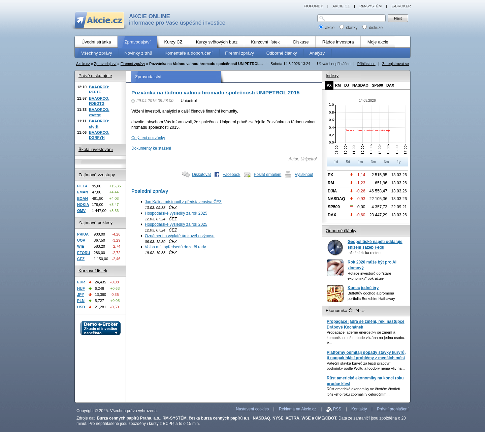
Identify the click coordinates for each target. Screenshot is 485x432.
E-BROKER (401, 6)
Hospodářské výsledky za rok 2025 (176, 213)
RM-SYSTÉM (370, 6)
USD (81, 307)
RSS (337, 409)
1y (399, 162)
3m (373, 162)
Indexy (332, 75)
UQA (81, 240)
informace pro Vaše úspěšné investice (177, 19)
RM (338, 85)
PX (329, 85)
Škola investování (95, 149)
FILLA (82, 186)
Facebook (231, 174)
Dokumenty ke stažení (151, 148)
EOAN (82, 198)
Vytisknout (304, 174)
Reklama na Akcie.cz (297, 409)
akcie (327, 27)
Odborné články (341, 230)
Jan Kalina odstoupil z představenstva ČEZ (183, 201)
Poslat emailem (268, 174)
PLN (81, 301)
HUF (81, 288)
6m (386, 162)
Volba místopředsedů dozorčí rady (175, 247)
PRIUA (83, 234)
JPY (80, 294)
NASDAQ (360, 85)
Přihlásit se (366, 64)
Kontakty (359, 409)
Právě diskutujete (95, 75)
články (349, 27)
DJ (346, 85)
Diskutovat (201, 174)
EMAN (82, 192)
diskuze (372, 27)
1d (336, 162)
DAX (390, 85)
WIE (80, 246)
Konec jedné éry (363, 287)
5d (348, 162)
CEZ (81, 259)
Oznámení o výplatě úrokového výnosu (180, 236)
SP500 (377, 85)
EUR (81, 282)
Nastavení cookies (252, 409)
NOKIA (83, 205)
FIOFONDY (313, 6)
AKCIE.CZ (341, 6)
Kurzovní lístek (92, 270)
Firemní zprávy (133, 64)
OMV (81, 211)
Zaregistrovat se (395, 64)
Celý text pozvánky (148, 137)
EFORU (83, 253)
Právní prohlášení (393, 409)
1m (360, 162)
